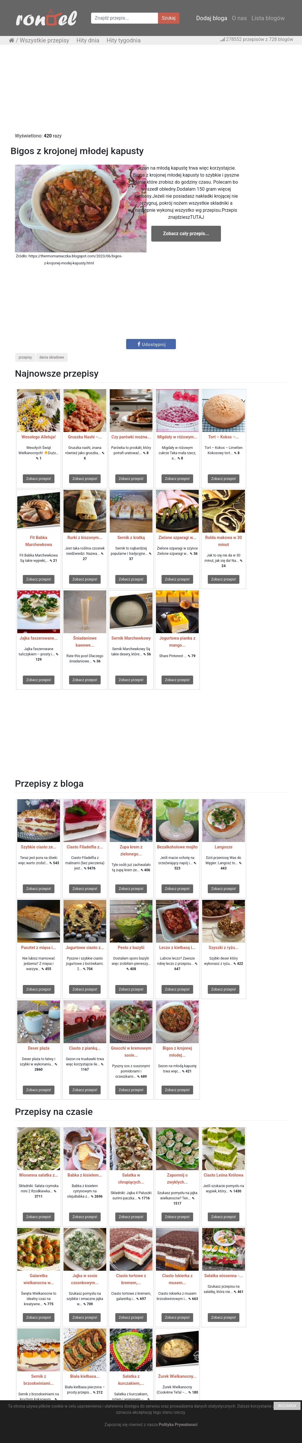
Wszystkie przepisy (44, 40)
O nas (239, 18)
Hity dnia (87, 40)
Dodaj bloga (211, 18)
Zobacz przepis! (38, 479)
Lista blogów (268, 18)
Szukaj (169, 18)
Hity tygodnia (124, 40)
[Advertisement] (151, 91)
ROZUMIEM (287, 1406)
